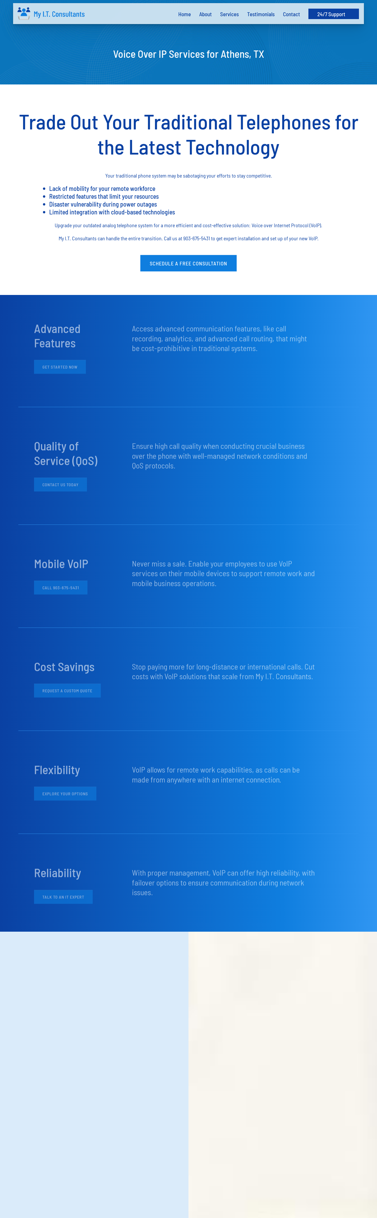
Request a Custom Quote (67, 692)
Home (184, 13)
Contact (291, 13)
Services (229, 13)
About (205, 13)
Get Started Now (59, 369)
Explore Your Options (65, 795)
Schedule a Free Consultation (188, 263)
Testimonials (261, 13)
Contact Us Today (60, 486)
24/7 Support (331, 13)
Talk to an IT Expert (63, 898)
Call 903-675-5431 (60, 589)
